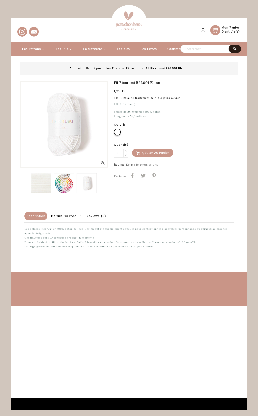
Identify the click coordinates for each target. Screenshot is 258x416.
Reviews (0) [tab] (96, 216)
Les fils (64, 49)
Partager (132, 176)
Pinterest (154, 176)
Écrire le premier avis (142, 164)
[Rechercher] (211, 49)
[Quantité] (119, 153)
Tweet (143, 176)
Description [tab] (35, 216)
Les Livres (148, 49)
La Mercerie (94, 49)
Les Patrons (33, 49)
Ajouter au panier (152, 153)
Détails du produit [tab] (66, 216)
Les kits (123, 49)
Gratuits (173, 49)
